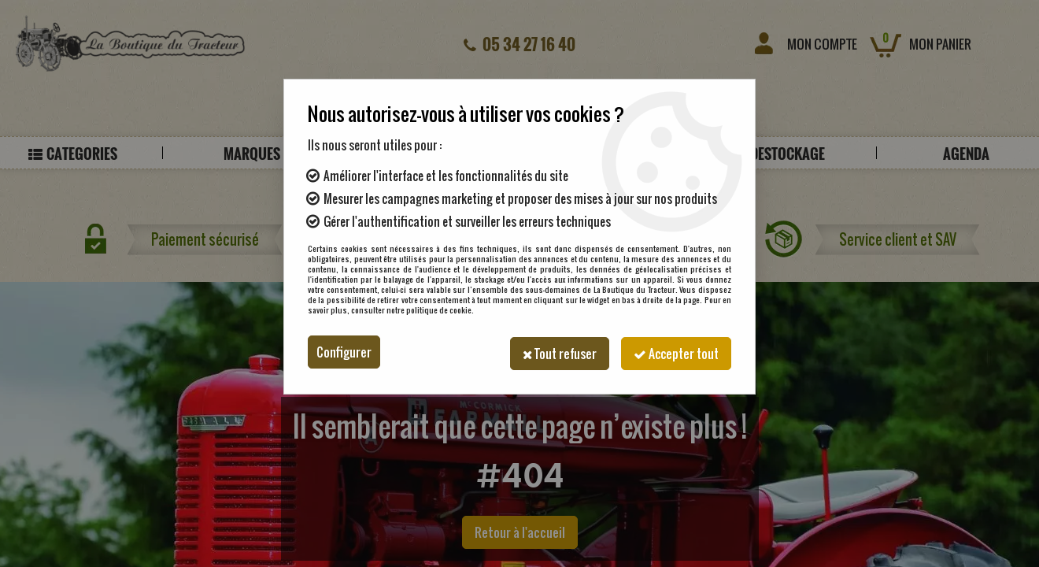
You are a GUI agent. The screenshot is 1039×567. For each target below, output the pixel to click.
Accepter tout (674, 352)
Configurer (344, 352)
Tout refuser (554, 352)
